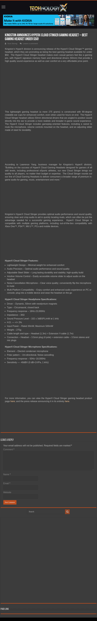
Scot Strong (12, 43)
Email (6, 483)
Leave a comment (30, 43)
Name (7, 474)
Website (7, 492)
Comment (8, 449)
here (13, 401)
